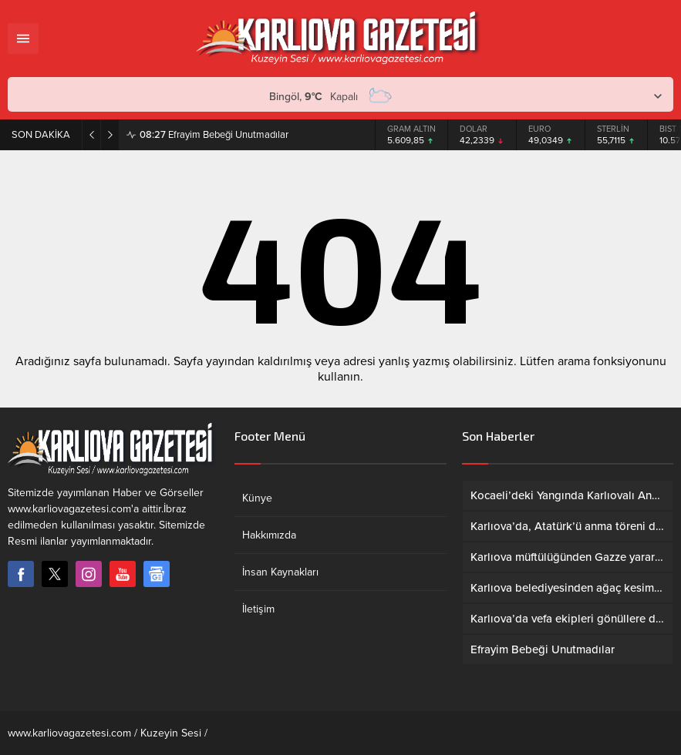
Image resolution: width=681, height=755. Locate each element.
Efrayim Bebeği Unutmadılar (214, 135)
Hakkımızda (269, 535)
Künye (257, 498)
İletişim (258, 609)
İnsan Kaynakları (280, 572)
